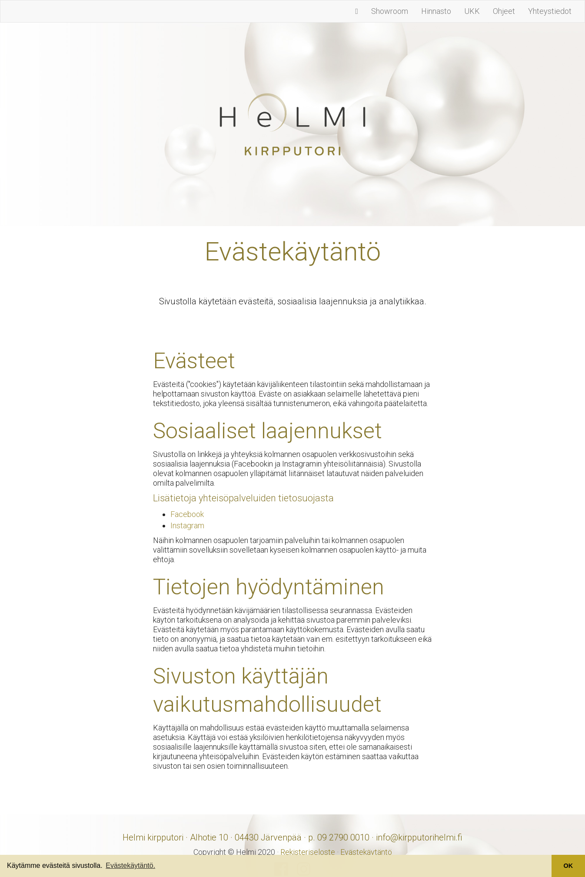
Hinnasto (436, 11)
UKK (472, 11)
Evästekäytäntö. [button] (130, 865)
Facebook (187, 514)
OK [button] (568, 865)
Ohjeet (504, 11)
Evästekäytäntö (366, 852)
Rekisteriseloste (307, 852)
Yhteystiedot (550, 11)
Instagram (187, 525)
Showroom (389, 11)
